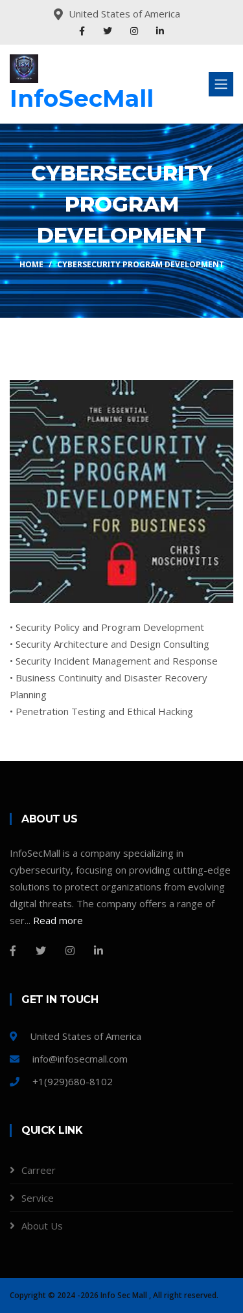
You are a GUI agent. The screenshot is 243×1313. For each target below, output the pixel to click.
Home (31, 264)
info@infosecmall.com (69, 1058)
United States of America (75, 1036)
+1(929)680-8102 (61, 1081)
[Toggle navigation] (221, 84)
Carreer (38, 1170)
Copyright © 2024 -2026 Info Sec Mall (79, 1295)
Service (37, 1197)
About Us (42, 1225)
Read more (58, 920)
